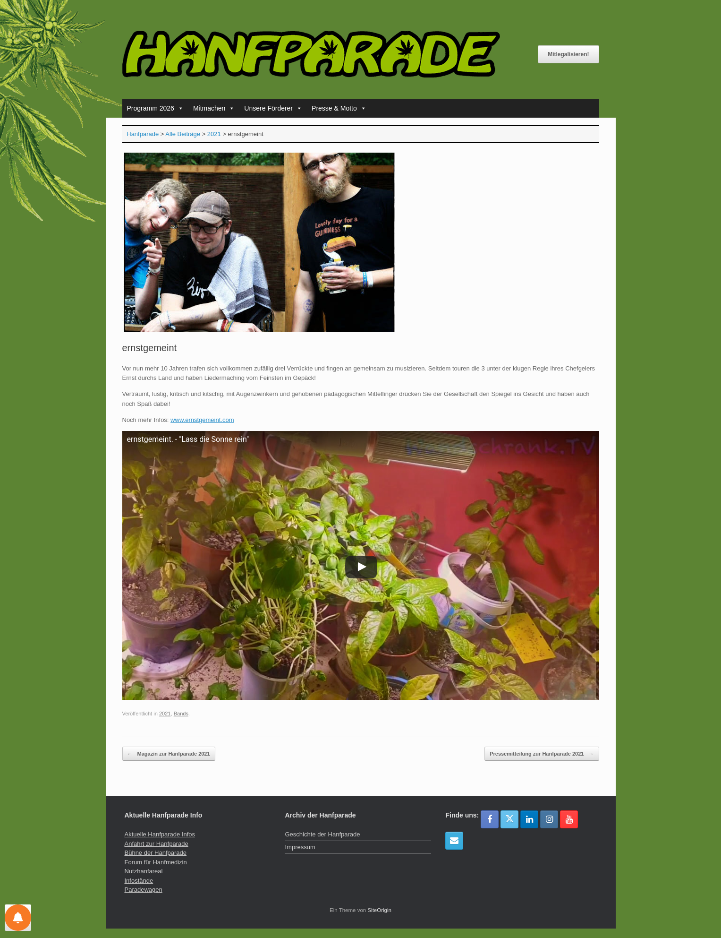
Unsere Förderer (273, 108)
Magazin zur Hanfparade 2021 (168, 754)
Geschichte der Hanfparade (322, 834)
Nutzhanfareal (144, 871)
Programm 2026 (155, 108)
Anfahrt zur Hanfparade (156, 843)
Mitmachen (214, 108)
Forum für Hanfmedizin (156, 862)
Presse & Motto (339, 108)
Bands (181, 713)
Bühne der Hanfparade (156, 852)
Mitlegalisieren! (568, 54)
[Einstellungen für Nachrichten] (18, 917)
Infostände (139, 880)
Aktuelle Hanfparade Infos (160, 834)
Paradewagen (143, 889)
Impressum (300, 847)
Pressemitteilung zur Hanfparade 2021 (542, 754)
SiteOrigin (379, 910)
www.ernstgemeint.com (202, 419)
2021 (165, 713)
